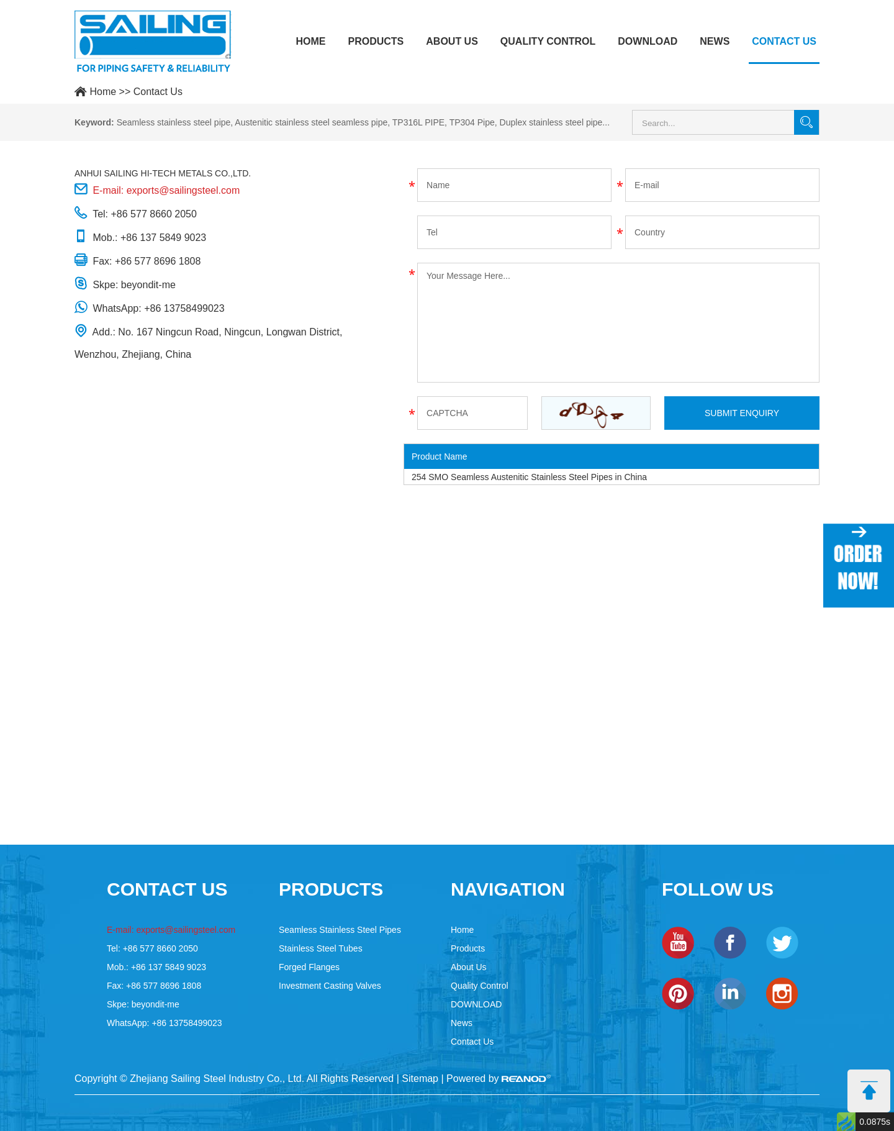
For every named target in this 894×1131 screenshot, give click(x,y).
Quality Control (547, 41)
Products (376, 41)
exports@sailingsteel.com (183, 190)
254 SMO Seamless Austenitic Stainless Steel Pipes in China (529, 477)
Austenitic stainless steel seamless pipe (311, 122)
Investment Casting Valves (330, 986)
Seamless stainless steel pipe (174, 122)
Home (310, 41)
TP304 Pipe (472, 122)
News (714, 41)
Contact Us (784, 41)
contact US (167, 889)
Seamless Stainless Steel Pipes (340, 930)
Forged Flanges (309, 967)
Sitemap (420, 1078)
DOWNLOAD (647, 41)
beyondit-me (148, 284)
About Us (452, 41)
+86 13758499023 (184, 308)
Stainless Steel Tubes (321, 948)
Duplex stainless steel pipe (551, 122)
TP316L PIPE (418, 122)
